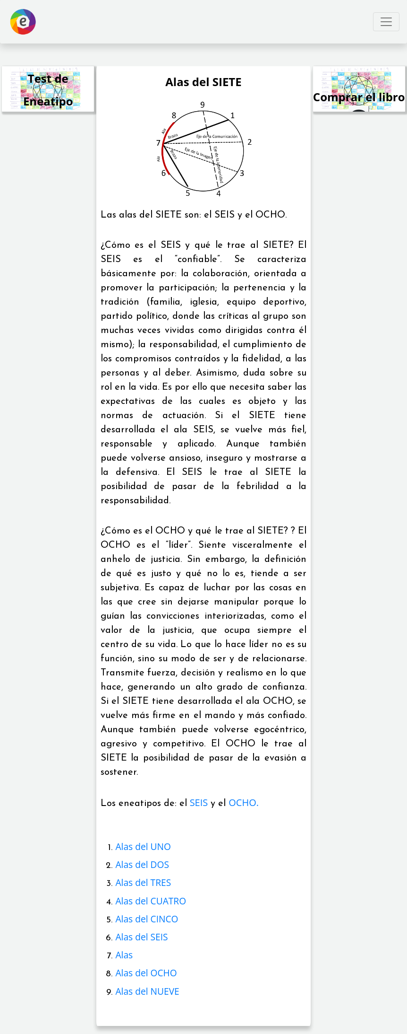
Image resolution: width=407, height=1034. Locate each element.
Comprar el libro (359, 97)
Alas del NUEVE (147, 991)
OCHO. (244, 802)
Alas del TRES (143, 882)
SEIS (199, 802)
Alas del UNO (142, 846)
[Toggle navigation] (386, 21)
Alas (124, 954)
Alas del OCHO (146, 972)
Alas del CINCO (146, 918)
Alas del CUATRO (150, 900)
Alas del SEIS (141, 936)
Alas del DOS (142, 864)
